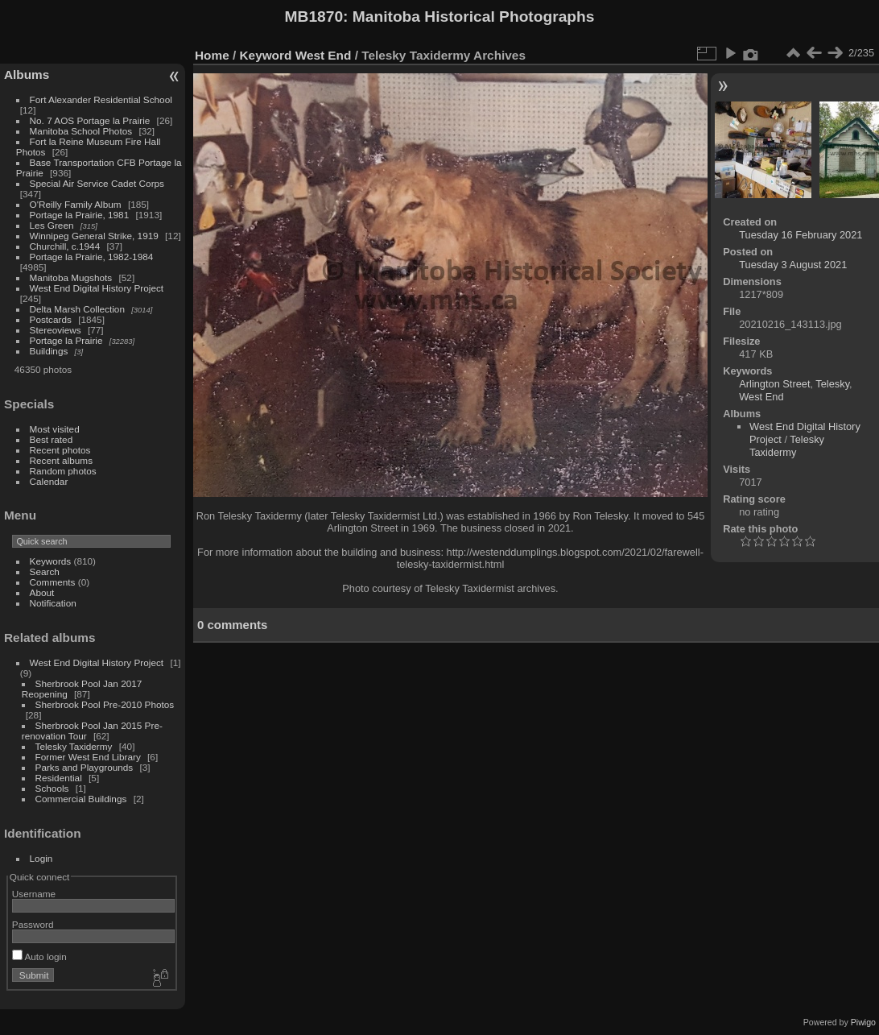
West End (323, 55)
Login (41, 858)
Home (212, 55)
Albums (26, 74)
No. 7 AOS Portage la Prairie (90, 120)
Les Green (52, 225)
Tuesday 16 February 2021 (800, 235)
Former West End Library (88, 756)
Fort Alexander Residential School (101, 99)
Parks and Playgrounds (84, 767)
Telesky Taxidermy (74, 746)
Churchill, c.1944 (65, 246)
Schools (52, 788)
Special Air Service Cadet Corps (97, 183)
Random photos (63, 471)
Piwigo (863, 1022)
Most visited (55, 429)
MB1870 (314, 16)
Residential (58, 777)
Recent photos (60, 450)
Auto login (39, 956)
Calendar (49, 481)
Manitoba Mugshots (71, 277)
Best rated (51, 439)
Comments (53, 582)
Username (34, 893)
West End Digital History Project (97, 288)
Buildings (49, 351)
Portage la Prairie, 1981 (80, 214)
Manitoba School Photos (81, 131)
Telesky (832, 384)
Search (45, 571)
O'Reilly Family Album (76, 204)
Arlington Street (774, 384)
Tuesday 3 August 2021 (793, 265)
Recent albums (61, 460)
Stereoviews (55, 330)
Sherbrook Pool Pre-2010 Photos (105, 704)
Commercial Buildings (81, 798)
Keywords (51, 561)
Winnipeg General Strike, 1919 (94, 235)
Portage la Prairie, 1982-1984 (92, 256)
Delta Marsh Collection (77, 309)
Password (33, 924)
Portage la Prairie (66, 340)
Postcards (51, 319)
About (42, 592)
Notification (53, 603)
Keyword (266, 55)
